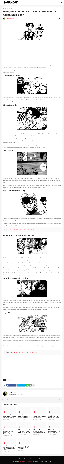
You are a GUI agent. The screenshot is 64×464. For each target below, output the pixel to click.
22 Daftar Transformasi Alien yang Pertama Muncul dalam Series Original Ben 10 (9, 448)
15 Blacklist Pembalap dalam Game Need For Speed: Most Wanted (24, 416)
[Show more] (33, 385)
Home (4, 8)
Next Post (59, 400)
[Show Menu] (2, 2)
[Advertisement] (32, 52)
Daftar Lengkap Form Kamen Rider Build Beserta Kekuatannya (39, 431)
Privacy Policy (34, 458)
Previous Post (6, 400)
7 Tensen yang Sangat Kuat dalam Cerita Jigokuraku (24, 447)
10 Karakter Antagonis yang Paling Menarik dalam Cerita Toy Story (24, 431)
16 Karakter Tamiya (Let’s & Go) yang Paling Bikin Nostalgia (39, 416)
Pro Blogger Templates (26, 461)
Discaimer (42, 458)
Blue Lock (10, 8)
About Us (26, 458)
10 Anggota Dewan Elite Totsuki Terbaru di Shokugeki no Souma (54, 416)
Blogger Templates (46, 461)
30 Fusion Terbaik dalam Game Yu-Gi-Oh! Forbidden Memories (9, 416)
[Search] (62, 2)
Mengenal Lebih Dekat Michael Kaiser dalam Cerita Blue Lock (24, 352)
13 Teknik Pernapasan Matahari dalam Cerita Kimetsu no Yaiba (54, 431)
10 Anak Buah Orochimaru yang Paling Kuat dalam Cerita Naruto (8, 432)
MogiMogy (12, 392)
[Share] (60, 18)
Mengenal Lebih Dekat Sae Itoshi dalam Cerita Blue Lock (23, 229)
